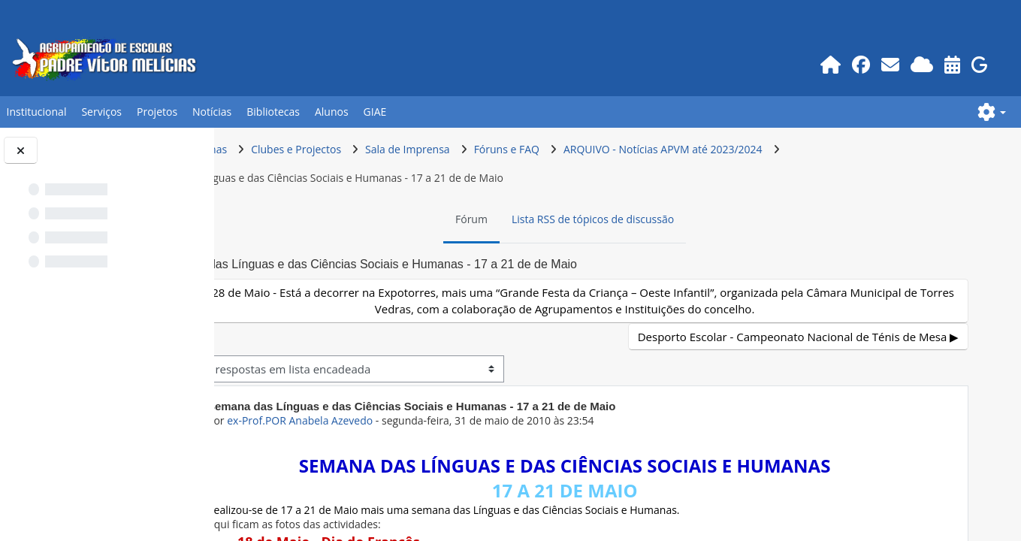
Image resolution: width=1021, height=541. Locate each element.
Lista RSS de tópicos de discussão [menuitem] (638, 219)
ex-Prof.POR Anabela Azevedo (390, 420)
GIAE (375, 111)
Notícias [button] (211, 111)
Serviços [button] (101, 111)
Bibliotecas (273, 111)
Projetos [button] (157, 111)
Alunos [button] (332, 111)
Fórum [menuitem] (516, 219)
